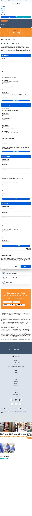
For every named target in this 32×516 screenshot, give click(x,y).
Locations (16, 372)
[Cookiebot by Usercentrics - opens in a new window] (26, 249)
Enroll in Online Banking (25, 348)
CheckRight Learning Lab (15, 348)
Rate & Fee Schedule (21, 304)
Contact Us (16, 376)
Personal (16, 381)
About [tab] (26, 251)
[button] (2, 4)
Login (23, 17)
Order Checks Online (6, 348)
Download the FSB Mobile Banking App (16, 349)
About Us (16, 374)
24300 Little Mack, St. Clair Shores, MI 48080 (16, 366)
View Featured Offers (4, 436)
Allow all (26, 266)
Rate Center (16, 390)
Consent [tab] (5, 251)
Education (16, 387)
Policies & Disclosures (16, 394)
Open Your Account (16, 100)
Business (16, 385)
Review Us (16, 396)
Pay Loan (16, 377)
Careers (16, 392)
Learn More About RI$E (16, 245)
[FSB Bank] (16, 3)
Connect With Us (4, 458)
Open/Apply (8, 17)
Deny (16, 266)
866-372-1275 (16, 360)
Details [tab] (16, 251)
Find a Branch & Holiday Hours (9, 304)
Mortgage (16, 383)
